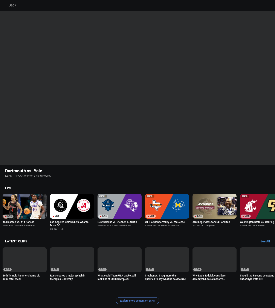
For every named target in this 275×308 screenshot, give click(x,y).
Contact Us (248, 287)
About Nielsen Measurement (190, 287)
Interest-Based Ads (158, 287)
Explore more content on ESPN (137, 272)
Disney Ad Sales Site (37, 291)
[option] (25, 182)
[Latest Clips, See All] (267, 214)
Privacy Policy (53, 287)
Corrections (82, 291)
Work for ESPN (62, 291)
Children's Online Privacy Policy (123, 287)
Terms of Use (32, 287)
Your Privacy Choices (225, 287)
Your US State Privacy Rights (83, 287)
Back (9, 5)
